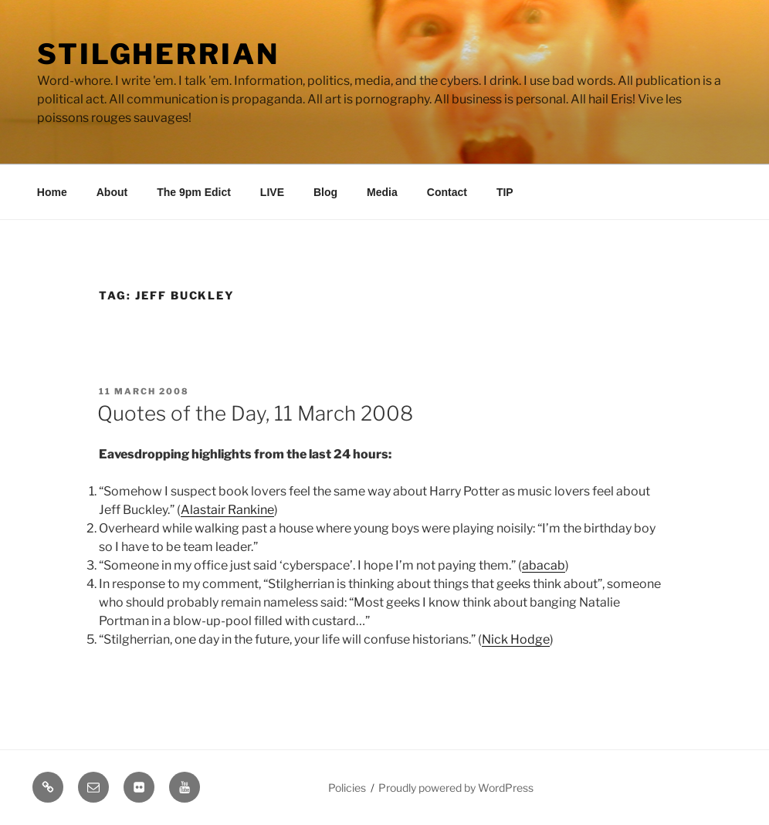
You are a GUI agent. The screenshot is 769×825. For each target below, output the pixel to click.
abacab (543, 565)
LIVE (272, 192)
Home (52, 192)
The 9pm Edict (194, 192)
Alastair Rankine (227, 509)
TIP (504, 192)
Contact (447, 192)
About (112, 192)
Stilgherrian (158, 54)
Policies (347, 787)
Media (382, 192)
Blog (325, 192)
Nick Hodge (516, 639)
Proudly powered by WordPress (456, 787)
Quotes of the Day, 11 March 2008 (255, 413)
